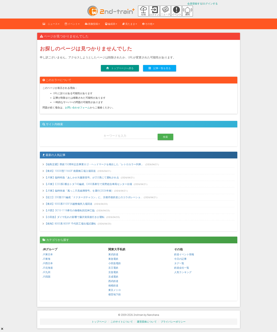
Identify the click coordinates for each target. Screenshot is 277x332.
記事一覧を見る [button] (159, 68)
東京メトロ (114, 290)
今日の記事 (180, 258)
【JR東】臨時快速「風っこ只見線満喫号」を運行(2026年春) (78, 190)
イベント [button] (72, 23)
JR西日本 (48, 263)
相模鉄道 (113, 285)
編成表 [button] (111, 23)
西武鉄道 (113, 281)
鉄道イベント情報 (184, 254)
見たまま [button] (129, 23)
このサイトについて (121, 321)
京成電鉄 (113, 276)
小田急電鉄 (114, 263)
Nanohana (153, 314)
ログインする (210, 3)
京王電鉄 (113, 267)
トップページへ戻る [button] (120, 68)
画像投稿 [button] (92, 23)
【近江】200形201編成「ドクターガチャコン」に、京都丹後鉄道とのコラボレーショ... (93, 197)
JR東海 (46, 258)
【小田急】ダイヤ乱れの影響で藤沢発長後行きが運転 (74, 217)
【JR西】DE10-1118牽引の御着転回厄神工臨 (69, 210)
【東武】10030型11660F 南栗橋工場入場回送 (69, 170)
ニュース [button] (51, 23)
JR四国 (46, 276)
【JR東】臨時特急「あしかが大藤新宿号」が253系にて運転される (81, 177)
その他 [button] (148, 23)
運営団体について (147, 321)
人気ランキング (183, 272)
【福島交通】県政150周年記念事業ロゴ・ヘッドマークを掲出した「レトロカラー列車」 (93, 164)
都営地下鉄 (114, 294)
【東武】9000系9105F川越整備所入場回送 (68, 203)
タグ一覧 (179, 263)
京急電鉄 (113, 272)
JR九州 (46, 272)
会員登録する (194, 3)
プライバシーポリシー (173, 321)
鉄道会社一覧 (181, 267)
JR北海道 (48, 267)
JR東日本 (48, 254)
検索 (165, 136)
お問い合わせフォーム (77, 107)
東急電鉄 (113, 258)
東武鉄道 (113, 254)
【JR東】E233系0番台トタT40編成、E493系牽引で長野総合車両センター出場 (88, 184)
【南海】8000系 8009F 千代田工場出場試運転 (69, 223)
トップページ (99, 321)
